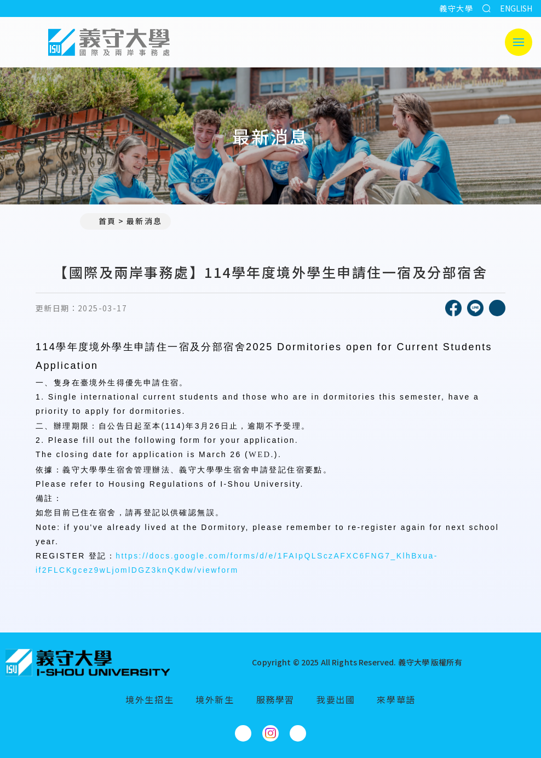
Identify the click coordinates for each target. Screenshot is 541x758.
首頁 (102, 220)
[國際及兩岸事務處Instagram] (270, 733)
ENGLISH (516, 8)
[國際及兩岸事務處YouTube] (298, 733)
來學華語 (396, 699)
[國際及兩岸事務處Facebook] (243, 733)
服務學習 (275, 699)
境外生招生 (149, 699)
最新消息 (144, 220)
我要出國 (335, 699)
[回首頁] (87, 662)
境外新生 (214, 699)
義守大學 (456, 8)
